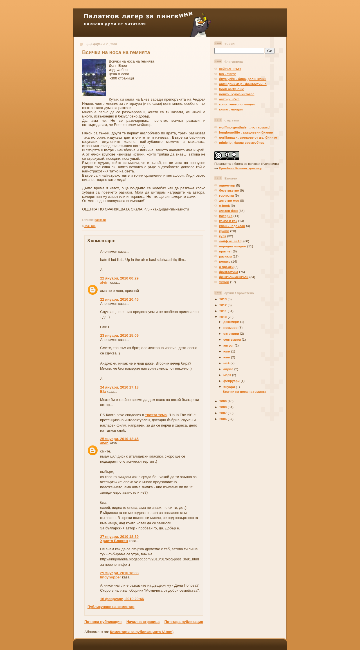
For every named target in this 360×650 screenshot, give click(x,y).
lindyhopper (110, 577)
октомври (231, 333)
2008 (223, 407)
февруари (231, 381)
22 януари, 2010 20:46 (119, 299)
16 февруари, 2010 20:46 (122, 599)
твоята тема (156, 415)
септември (232, 339)
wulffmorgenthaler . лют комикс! (244, 127)
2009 (223, 401)
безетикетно (229, 190)
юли (227, 351)
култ (222, 236)
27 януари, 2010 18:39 (119, 536)
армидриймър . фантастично (243, 84)
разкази (100, 219)
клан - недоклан (232, 226)
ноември (230, 327)
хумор (224, 282)
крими (224, 231)
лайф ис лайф (230, 241)
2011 (223, 311)
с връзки (226, 267)
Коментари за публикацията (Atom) (142, 632)
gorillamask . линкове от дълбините (248, 137)
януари (229, 387)
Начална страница (142, 622)
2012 (223, 305)
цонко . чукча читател (236, 94)
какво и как (228, 221)
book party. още (231, 89)
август (229, 345)
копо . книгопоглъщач (237, 104)
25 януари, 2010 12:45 (119, 439)
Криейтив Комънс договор (240, 168)
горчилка (226, 195)
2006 (223, 419)
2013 (223, 299)
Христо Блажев (114, 541)
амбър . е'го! (229, 99)
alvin (104, 282)
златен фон (228, 210)
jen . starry (227, 74)
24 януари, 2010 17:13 (119, 387)
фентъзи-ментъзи (233, 277)
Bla (103, 391)
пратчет (225, 251)
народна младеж (232, 246)
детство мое (229, 200)
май (226, 363)
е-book (224, 205)
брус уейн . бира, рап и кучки (242, 79)
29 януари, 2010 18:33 (119, 573)
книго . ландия (231, 109)
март (227, 375)
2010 (223, 317)
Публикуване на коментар (110, 607)
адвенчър (227, 185)
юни (227, 357)
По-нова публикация (103, 622)
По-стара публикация (183, 622)
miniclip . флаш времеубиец (241, 142)
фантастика (228, 272)
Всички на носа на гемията (116, 52)
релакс (224, 261)
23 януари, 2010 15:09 (119, 335)
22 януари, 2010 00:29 (119, 278)
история (226, 216)
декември (231, 321)
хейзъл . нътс (230, 68)
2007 (223, 413)
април (228, 369)
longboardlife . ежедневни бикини (246, 132)
